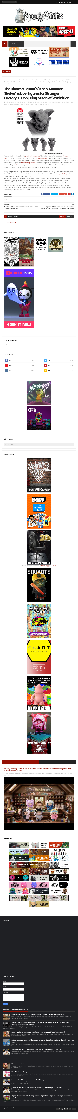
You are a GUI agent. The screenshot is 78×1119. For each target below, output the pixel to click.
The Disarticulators (41, 166)
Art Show (11, 80)
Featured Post (20, 769)
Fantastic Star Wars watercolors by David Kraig (27, 1087)
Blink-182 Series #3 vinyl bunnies (22, 1079)
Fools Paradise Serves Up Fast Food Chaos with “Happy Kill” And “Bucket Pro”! (38, 1039)
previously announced (32, 163)
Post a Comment (11, 230)
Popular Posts (58, 769)
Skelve (51, 80)
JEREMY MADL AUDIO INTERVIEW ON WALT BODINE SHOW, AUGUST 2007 (36, 1057)
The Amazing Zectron (28, 170)
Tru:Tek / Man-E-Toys (31, 112)
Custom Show (18, 80)
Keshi (41, 80)
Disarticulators (27, 80)
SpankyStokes (11, 1115)
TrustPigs (10, 82)
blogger (62, 223)
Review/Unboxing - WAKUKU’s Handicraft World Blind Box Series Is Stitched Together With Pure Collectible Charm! (37, 777)
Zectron (16, 82)
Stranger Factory (58, 80)
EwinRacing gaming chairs (48, 573)
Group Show (35, 80)
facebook (70, 223)
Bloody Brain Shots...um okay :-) (22, 1071)
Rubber (46, 80)
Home (6, 80)
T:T (15, 172)
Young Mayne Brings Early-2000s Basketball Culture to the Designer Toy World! (38, 1022)
